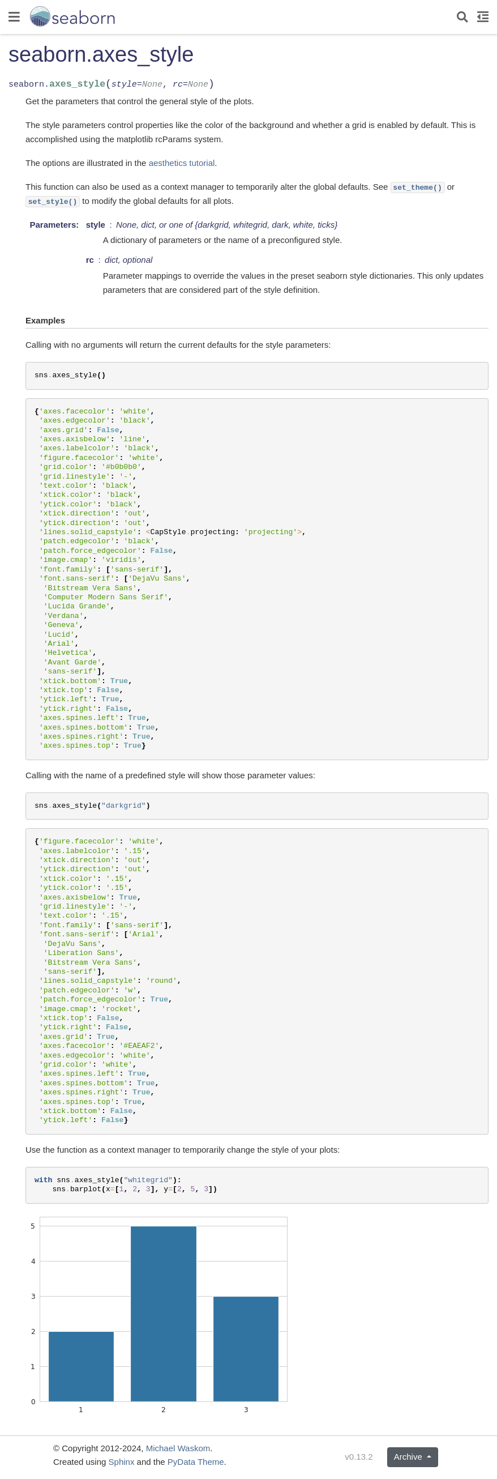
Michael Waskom (178, 1448)
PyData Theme (196, 1462)
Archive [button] (409, 1456)
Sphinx (122, 1462)
